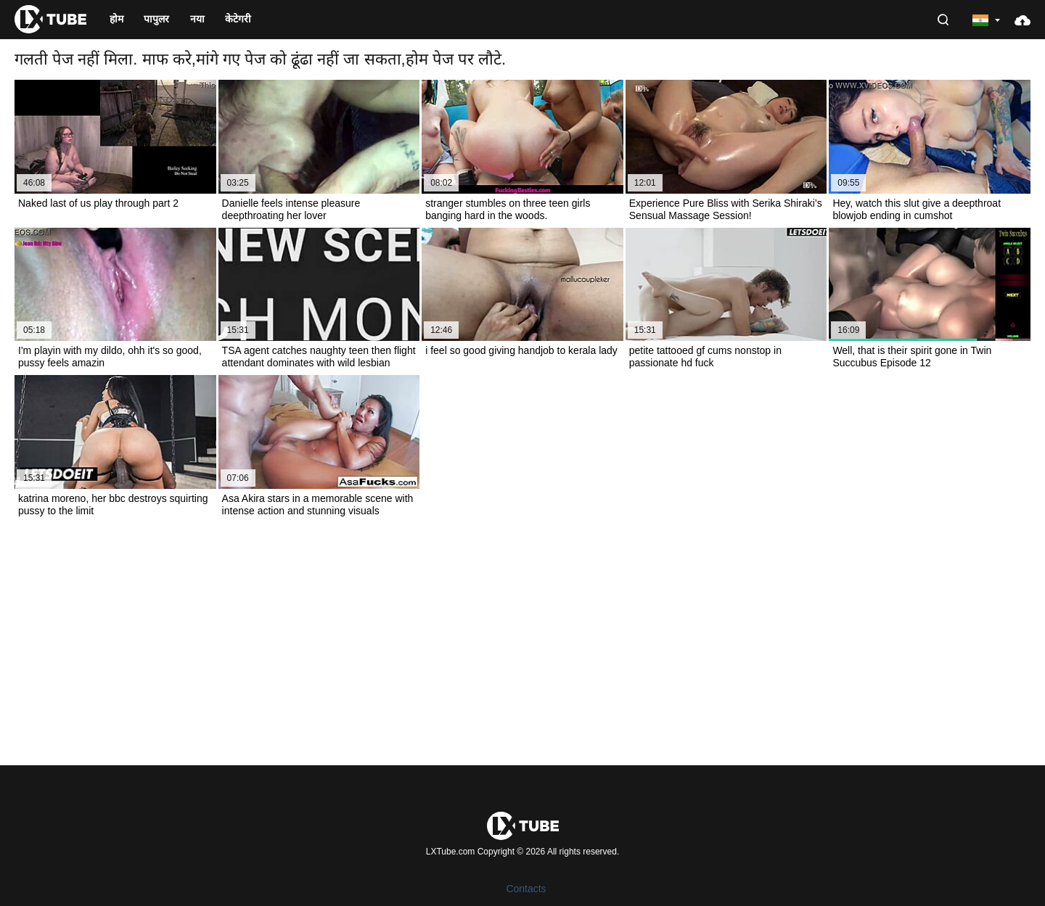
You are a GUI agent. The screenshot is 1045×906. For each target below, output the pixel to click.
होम (116, 19)
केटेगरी (238, 19)
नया (197, 19)
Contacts (526, 888)
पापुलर (156, 19)
